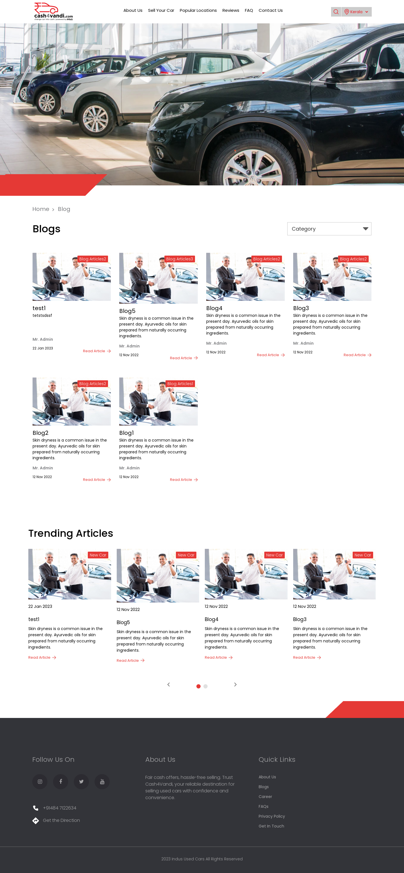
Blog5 (127, 311)
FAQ (249, 10)
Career (265, 796)
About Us (133, 10)
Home (40, 209)
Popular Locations (198, 10)
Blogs (264, 787)
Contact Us (271, 10)
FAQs (263, 806)
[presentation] (168, 684)
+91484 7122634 (54, 808)
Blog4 (214, 308)
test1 (39, 308)
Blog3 (301, 308)
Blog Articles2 (92, 259)
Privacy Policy (272, 816)
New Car (98, 555)
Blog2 (41, 433)
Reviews (230, 10)
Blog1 (126, 433)
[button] (198, 686)
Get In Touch (271, 826)
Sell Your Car (161, 10)
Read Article (94, 351)
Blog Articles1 (180, 384)
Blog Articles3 (179, 259)
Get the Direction (56, 820)
